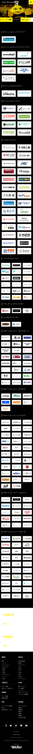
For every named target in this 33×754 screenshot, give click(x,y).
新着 (3, 661)
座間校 (19, 715)
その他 (3, 678)
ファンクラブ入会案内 (7, 705)
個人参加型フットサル (7, 709)
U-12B (19, 676)
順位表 (19, 663)
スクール (4, 676)
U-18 (19, 667)
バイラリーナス (5, 674)
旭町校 (19, 711)
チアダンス (16, 731)
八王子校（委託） (22, 717)
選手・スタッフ (22, 686)
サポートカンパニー (23, 692)
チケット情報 (5, 686)
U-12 (19, 674)
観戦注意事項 (5, 698)
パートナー (16, 19)
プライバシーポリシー (16, 737)
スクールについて (22, 705)
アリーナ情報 (5, 696)
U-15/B (3, 671)
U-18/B (3, 668)
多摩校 (19, 713)
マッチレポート (5, 665)
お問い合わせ (16, 734)
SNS (3, 707)
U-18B (19, 668)
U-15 (19, 671)
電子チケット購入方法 (7, 688)
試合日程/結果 (21, 661)
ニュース (4, 663)
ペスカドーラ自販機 (23, 694)
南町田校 (20, 709)
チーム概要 (9, 19)
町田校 (19, 707)
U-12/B (3, 672)
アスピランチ (5, 667)
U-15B (19, 672)
